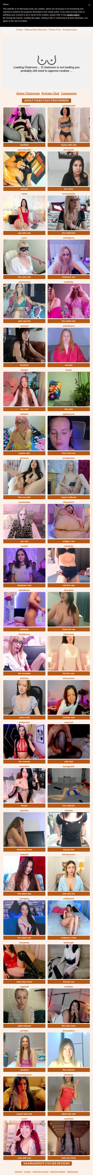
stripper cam (69, 541)
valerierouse (24, 282)
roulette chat (69, 717)
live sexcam (24, 761)
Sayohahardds (24, 150)
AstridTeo (24, 1031)
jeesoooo (24, 458)
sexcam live (68, 849)
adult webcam (24, 1026)
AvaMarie (24, 326)
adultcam (24, 629)
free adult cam (69, 321)
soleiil (24, 1119)
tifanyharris (68, 502)
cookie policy (73, 15)
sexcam (24, 189)
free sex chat (24, 497)
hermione (68, 1075)
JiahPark (24, 414)
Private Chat (50, 93)
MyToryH (69, 810)
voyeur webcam (68, 497)
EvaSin (68, 370)
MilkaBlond (68, 898)
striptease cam (24, 585)
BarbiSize (24, 678)
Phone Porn (55, 29)
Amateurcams (70, 29)
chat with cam (24, 1158)
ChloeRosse (68, 634)
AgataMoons (69, 414)
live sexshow (24, 673)
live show (68, 189)
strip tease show (24, 982)
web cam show (69, 1158)
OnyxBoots (24, 942)
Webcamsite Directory (36, 29)
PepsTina (24, 810)
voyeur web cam (69, 145)
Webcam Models (57, 1172)
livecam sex (68, 982)
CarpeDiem (24, 766)
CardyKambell (68, 106)
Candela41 (69, 1119)
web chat (68, 761)
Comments (69, 93)
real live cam (69, 585)
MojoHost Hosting (41, 1172)
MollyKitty (68, 282)
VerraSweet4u (68, 194)
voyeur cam (24, 453)
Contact (27, 1172)
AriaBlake (68, 987)
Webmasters (72, 1172)
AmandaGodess (24, 1075)
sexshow (24, 145)
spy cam (24, 541)
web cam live (24, 321)
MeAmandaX (24, 502)
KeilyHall (24, 854)
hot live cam (69, 673)
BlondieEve (24, 590)
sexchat (68, 365)
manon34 (68, 722)
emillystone (24, 722)
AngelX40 (24, 987)
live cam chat (24, 277)
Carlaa (24, 194)
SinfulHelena (69, 326)
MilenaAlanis (24, 106)
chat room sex (69, 453)
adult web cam (69, 1114)
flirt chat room (68, 1026)
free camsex (69, 1070)
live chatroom (68, 233)
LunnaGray (24, 898)
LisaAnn (24, 370)
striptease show (24, 849)
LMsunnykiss (69, 1031)
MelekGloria (68, 238)
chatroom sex (68, 277)
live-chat (69, 409)
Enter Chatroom (28, 93)
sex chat (24, 409)
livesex (24, 805)
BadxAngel (69, 942)
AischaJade (68, 150)
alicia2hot (68, 590)
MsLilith (24, 546)
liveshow (24, 365)
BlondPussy (24, 634)
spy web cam (24, 233)
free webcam (69, 805)
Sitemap (18, 1172)
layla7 (24, 238)
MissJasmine (69, 458)
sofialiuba (68, 546)
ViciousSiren (69, 678)
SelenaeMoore (68, 854)
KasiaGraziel (68, 766)
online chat (24, 717)
